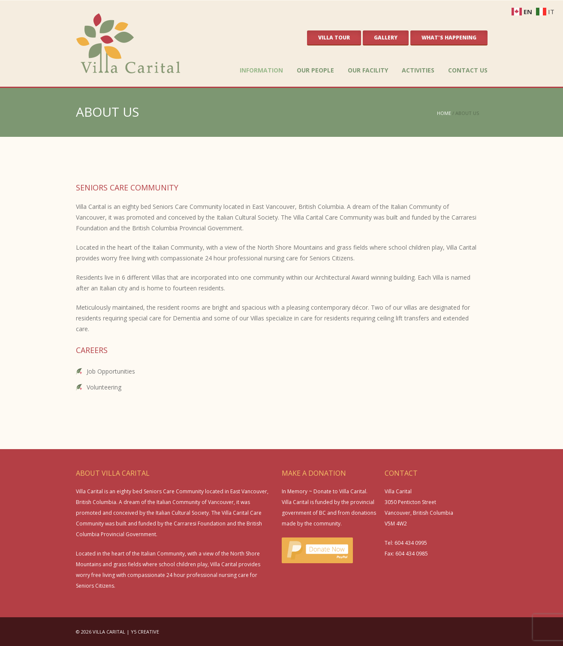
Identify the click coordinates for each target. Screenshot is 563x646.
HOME (444, 113)
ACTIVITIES (418, 70)
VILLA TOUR (334, 37)
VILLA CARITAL (109, 631)
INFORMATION (261, 70)
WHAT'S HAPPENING (448, 37)
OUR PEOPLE (315, 70)
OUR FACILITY (368, 70)
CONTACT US (468, 70)
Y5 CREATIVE (145, 631)
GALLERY (385, 37)
